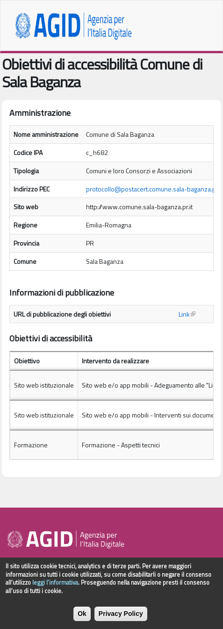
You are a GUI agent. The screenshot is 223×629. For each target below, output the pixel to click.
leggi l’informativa (55, 587)
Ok (82, 618)
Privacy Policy (121, 618)
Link (187, 314)
